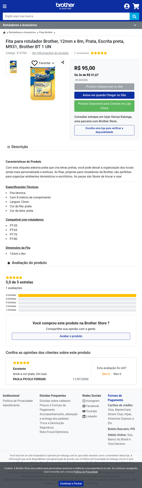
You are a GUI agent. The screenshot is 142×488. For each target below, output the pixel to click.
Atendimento (11, 405)
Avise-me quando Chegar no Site (104, 95)
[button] (14, 67)
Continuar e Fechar (71, 483)
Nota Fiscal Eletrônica (54, 432)
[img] (134, 16)
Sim (106, 374)
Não (117, 374)
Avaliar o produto (71, 336)
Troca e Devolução (52, 423)
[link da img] (65, 6)
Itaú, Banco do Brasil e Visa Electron (120, 439)
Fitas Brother (46, 32)
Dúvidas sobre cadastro (55, 401)
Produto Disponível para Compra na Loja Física (104, 106)
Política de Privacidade (18, 401)
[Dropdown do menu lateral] (71, 25)
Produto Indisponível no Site (104, 86)
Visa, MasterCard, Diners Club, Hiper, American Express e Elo (121, 414)
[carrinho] (136, 6)
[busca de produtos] (66, 16)
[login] (127, 6)
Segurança (47, 427)
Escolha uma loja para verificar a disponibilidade (104, 130)
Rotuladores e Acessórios (22, 32)
